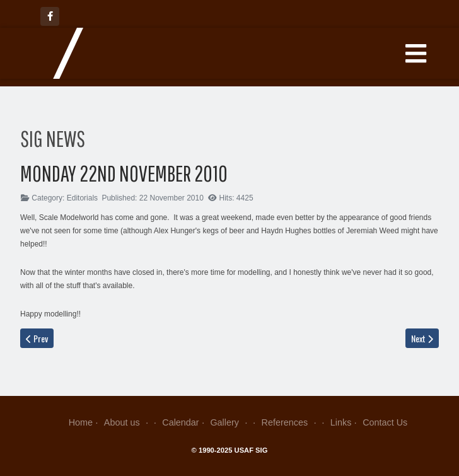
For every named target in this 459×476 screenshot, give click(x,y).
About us (127, 422)
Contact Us (385, 422)
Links (341, 422)
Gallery (230, 422)
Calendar (180, 422)
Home (81, 422)
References (290, 422)
